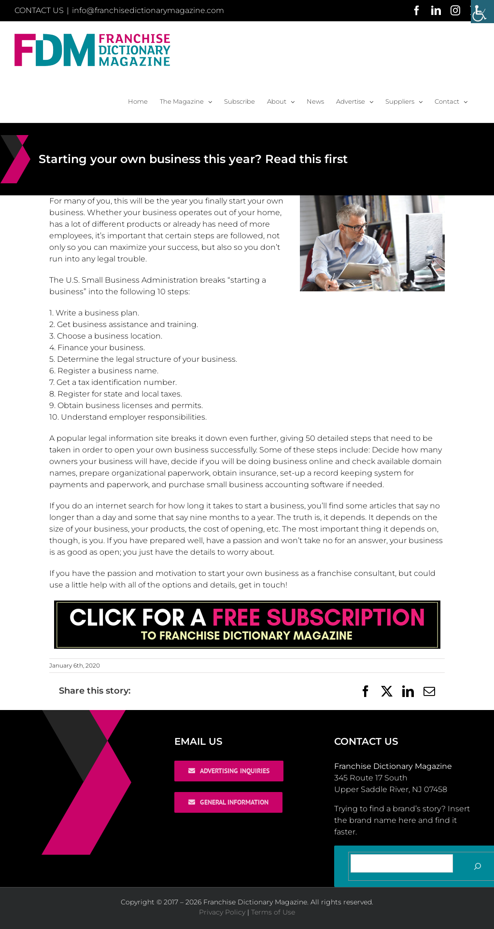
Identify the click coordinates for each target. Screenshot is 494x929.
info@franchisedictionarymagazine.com (148, 10)
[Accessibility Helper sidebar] (482, 11)
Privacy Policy (222, 912)
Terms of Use (273, 912)
